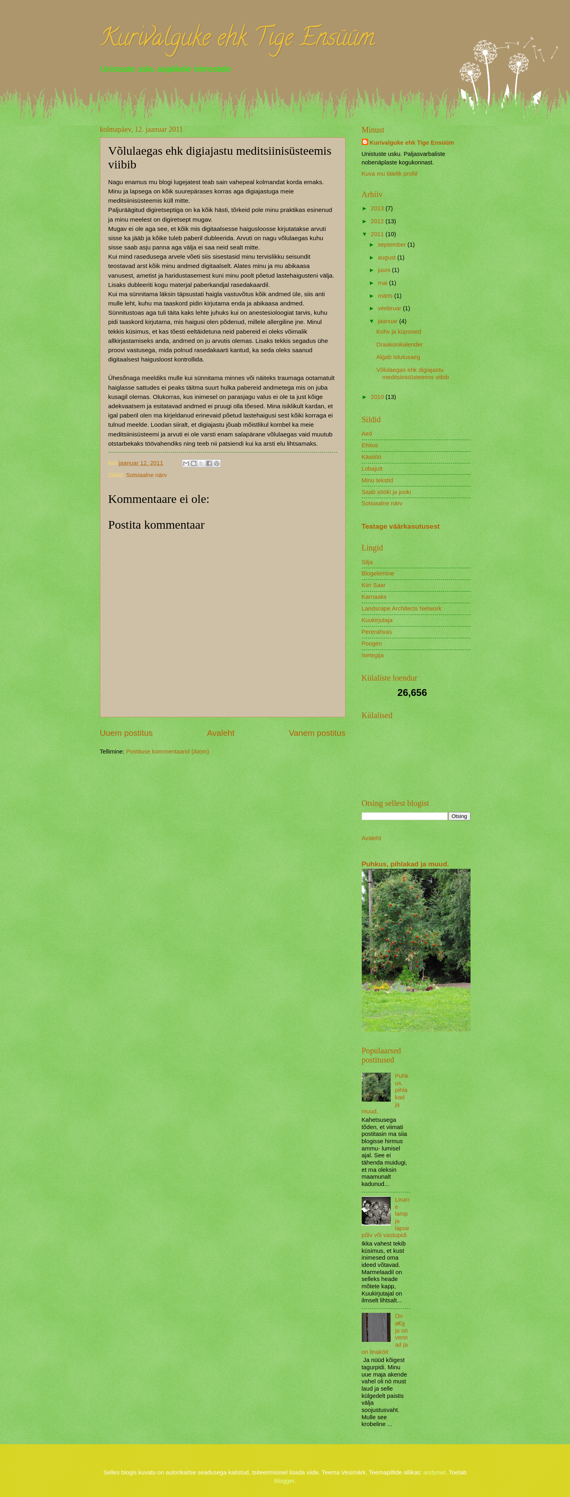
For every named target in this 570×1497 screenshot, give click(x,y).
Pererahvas (377, 632)
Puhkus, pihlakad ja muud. (405, 864)
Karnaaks (374, 597)
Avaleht (220, 732)
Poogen (372, 643)
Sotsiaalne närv (146, 475)
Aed (367, 433)
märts (386, 296)
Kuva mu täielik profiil (390, 173)
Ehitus (370, 445)
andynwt (434, 1472)
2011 (378, 234)
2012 (378, 221)
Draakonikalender (399, 344)
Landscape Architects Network (401, 608)
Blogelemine (378, 573)
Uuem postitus (126, 732)
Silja (367, 562)
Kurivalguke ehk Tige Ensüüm (237, 40)
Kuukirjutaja (377, 620)
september (393, 244)
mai (383, 283)
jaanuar (388, 321)
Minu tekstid (378, 480)
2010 (378, 397)
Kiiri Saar (374, 585)
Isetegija (373, 655)
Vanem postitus (317, 732)
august (387, 257)
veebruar (390, 308)
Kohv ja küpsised (398, 331)
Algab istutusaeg (398, 357)
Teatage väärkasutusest (401, 526)
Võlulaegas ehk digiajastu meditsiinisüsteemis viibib (412, 373)
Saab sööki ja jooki (386, 492)
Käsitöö (371, 457)
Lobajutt (372, 468)
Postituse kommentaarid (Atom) (167, 751)
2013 (378, 208)
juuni (385, 270)
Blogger (284, 1481)
